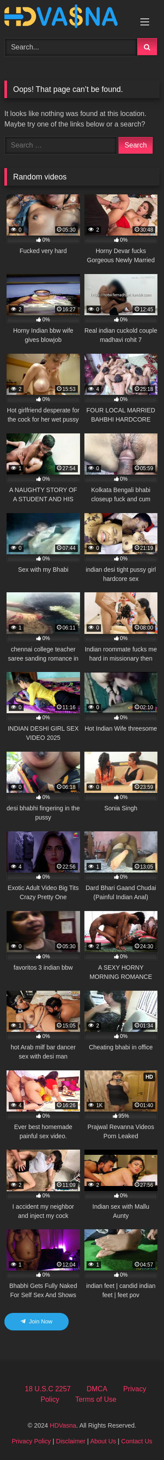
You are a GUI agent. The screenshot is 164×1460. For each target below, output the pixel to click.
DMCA (97, 1389)
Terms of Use (95, 1399)
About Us (103, 1441)
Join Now (36, 1321)
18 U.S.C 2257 (48, 1389)
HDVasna (63, 1425)
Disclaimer (70, 1441)
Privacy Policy (31, 1441)
